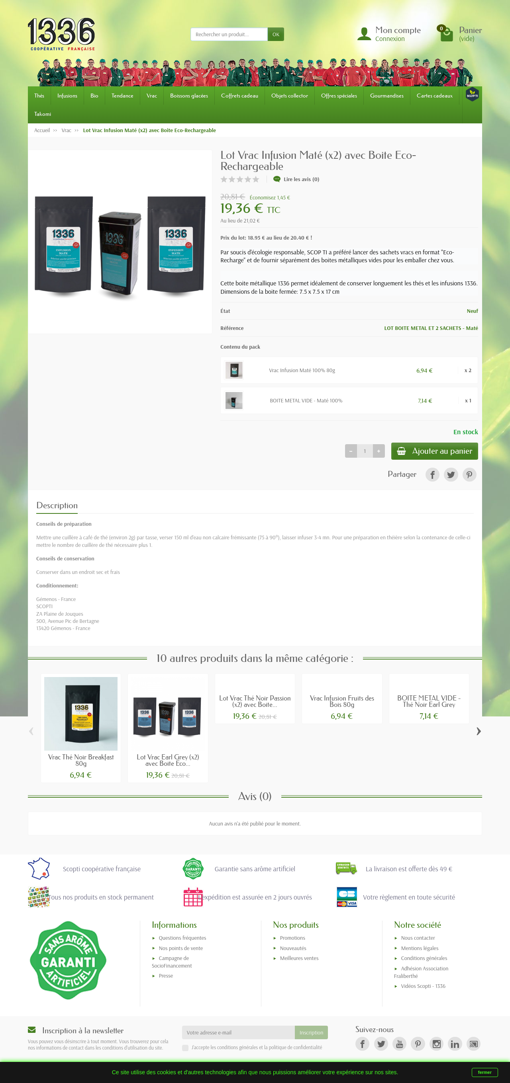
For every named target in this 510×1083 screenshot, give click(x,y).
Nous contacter (418, 938)
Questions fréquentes (182, 938)
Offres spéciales (339, 95)
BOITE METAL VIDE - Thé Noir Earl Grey (429, 702)
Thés (39, 95)
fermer (485, 1072)
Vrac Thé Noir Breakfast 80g (81, 761)
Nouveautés (293, 948)
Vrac (152, 95)
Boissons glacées (189, 95)
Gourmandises (387, 95)
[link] (432, 475)
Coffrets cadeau (239, 95)
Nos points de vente (181, 948)
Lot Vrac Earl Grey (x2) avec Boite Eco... (168, 761)
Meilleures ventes (299, 959)
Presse (166, 976)
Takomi (42, 113)
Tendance (122, 95)
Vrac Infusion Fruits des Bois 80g (342, 702)
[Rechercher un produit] (229, 34)
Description (57, 506)
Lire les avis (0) (296, 179)
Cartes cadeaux (435, 95)
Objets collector (289, 95)
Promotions (292, 938)
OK (276, 34)
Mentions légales (420, 948)
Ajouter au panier (433, 451)
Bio (94, 95)
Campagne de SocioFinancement (172, 963)
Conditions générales (424, 959)
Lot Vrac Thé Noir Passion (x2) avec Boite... (255, 702)
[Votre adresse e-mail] (238, 1033)
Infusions (67, 95)
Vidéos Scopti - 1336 (423, 986)
